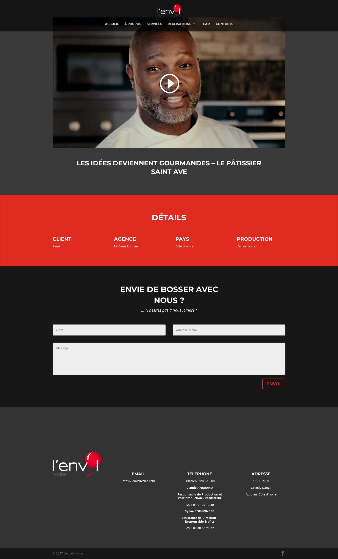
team (205, 24)
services (154, 24)
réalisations (179, 24)
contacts (224, 24)
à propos (132, 24)
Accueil (112, 24)
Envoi (274, 384)
